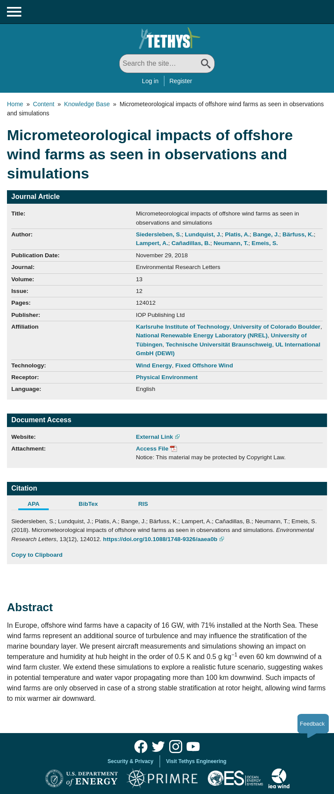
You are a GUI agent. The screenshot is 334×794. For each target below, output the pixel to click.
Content (43, 104)
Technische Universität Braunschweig (219, 344)
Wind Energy (154, 365)
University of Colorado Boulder (277, 326)
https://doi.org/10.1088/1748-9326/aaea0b (160, 539)
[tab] (38, 505)
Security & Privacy (130, 761)
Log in (150, 80)
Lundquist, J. (203, 234)
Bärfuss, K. (298, 234)
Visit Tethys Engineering (196, 761)
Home (15, 104)
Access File (152, 448)
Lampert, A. (152, 243)
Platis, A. (237, 234)
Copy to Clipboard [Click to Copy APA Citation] (37, 555)
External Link (154, 437)
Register (181, 80)
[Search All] (167, 63)
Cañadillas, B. (190, 243)
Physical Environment (166, 377)
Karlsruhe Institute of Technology (183, 326)
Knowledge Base (87, 104)
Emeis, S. (265, 243)
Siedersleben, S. (158, 234)
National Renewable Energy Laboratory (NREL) (201, 335)
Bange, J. (266, 234)
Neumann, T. (231, 243)
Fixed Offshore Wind (204, 365)
